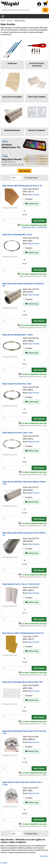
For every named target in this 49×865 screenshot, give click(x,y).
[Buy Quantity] (17, 220)
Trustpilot (3, 863)
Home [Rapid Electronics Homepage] (3, 21)
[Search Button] (45, 10)
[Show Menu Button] (2, 16)
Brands (10, 21)
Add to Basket (39, 221)
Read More (44, 856)
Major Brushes (33, 195)
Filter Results (24, 171)
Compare (27, 199)
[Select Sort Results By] (17, 177)
